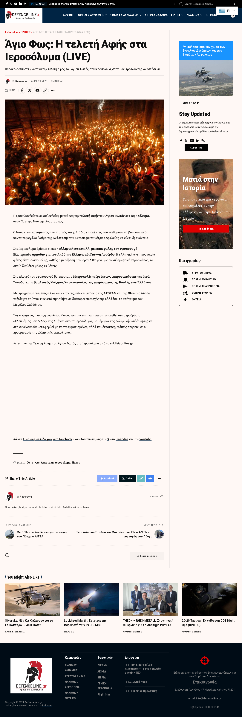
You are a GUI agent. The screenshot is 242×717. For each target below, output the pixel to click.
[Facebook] (7, 3)
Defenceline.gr (33, 702)
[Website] (162, 497)
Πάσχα (76, 462)
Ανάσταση (47, 462)
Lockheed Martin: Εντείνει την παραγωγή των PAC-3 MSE (82, 3)
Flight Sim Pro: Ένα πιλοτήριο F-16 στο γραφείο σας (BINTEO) (143, 669)
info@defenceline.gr (208, 698)
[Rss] (25, 3)
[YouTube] (15, 3)
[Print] (150, 479)
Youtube (146, 439)
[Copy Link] (46, 90)
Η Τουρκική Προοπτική (142, 691)
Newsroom (21, 81)
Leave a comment (146, 557)
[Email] (38, 90)
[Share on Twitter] (30, 90)
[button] (173, 4)
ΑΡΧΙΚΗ (9, 632)
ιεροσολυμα (63, 462)
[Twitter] (11, 3)
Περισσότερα (206, 228)
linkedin (122, 439)
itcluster (47, 706)
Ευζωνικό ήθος (137, 682)
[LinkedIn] (20, 3)
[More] (54, 90)
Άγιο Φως (33, 462)
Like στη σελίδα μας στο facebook (48, 439)
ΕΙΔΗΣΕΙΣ (20, 632)
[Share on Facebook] (22, 90)
